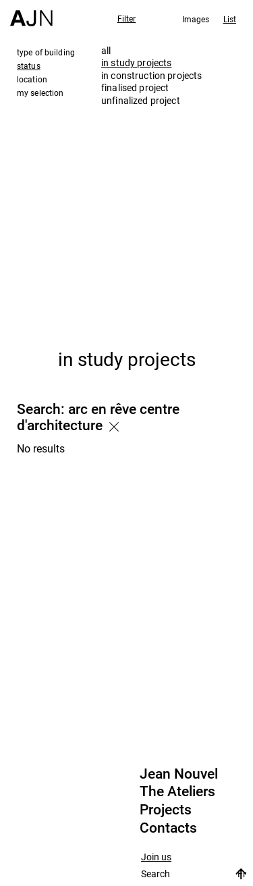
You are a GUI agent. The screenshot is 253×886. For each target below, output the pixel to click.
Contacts (168, 828)
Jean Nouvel (179, 774)
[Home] (31, 13)
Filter (126, 18)
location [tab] (32, 79)
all (106, 50)
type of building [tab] (46, 52)
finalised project (135, 87)
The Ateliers (177, 791)
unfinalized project (140, 100)
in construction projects (151, 75)
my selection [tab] (40, 92)
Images (196, 19)
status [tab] (28, 65)
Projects (166, 809)
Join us (156, 857)
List (229, 19)
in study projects (136, 62)
